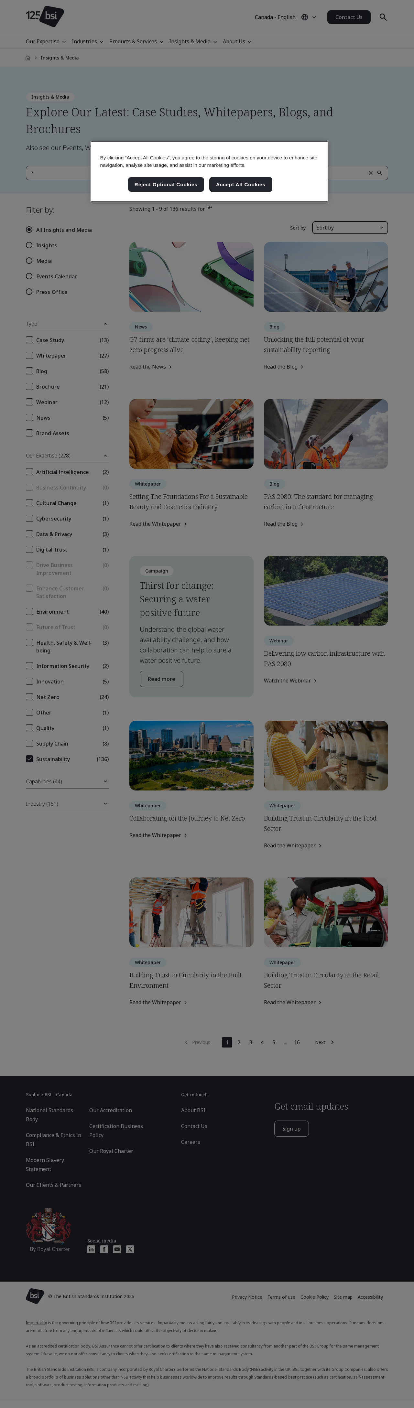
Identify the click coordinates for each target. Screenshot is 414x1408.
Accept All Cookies (241, 184)
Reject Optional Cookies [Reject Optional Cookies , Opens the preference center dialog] (166, 184)
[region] (209, 171)
